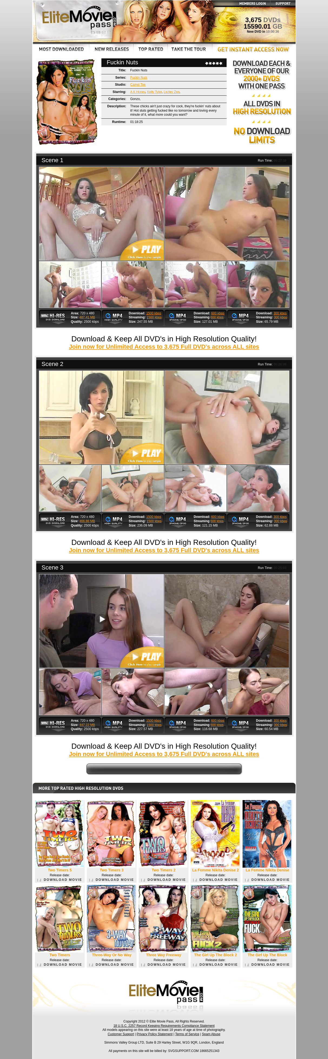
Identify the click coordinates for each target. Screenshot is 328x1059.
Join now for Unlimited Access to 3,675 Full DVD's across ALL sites (164, 346)
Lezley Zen (172, 92)
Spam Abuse (211, 1034)
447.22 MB (87, 725)
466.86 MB (87, 521)
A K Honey (137, 92)
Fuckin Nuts (138, 77)
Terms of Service (187, 1034)
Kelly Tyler (154, 92)
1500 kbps (153, 313)
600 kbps (217, 313)
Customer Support (121, 1034)
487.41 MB (87, 317)
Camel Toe (138, 84)
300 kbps (280, 313)
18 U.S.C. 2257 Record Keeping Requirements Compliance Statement (163, 1026)
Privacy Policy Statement (155, 1034)
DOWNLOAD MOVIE (59, 880)
